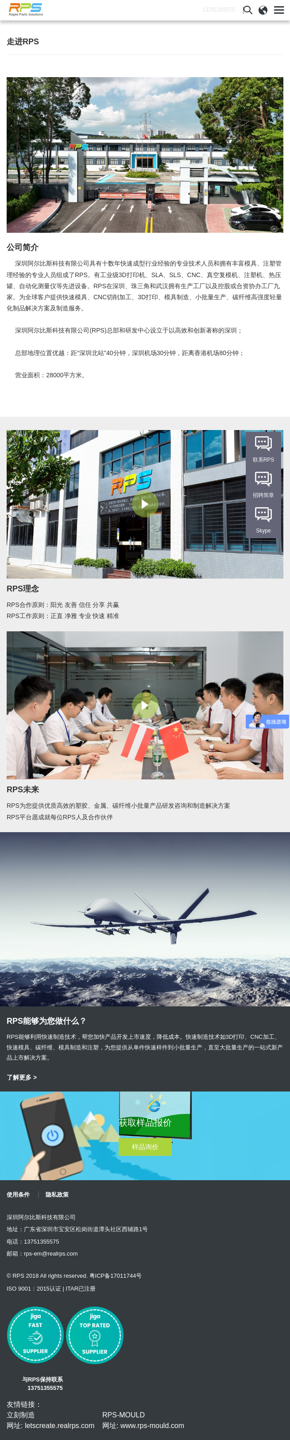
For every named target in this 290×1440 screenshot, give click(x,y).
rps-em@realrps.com (51, 1253)
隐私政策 (57, 1194)
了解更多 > (22, 1077)
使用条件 (18, 1194)
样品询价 (145, 1146)
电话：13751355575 (33, 1241)
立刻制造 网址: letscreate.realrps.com (50, 1420)
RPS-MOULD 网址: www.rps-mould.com (143, 1420)
